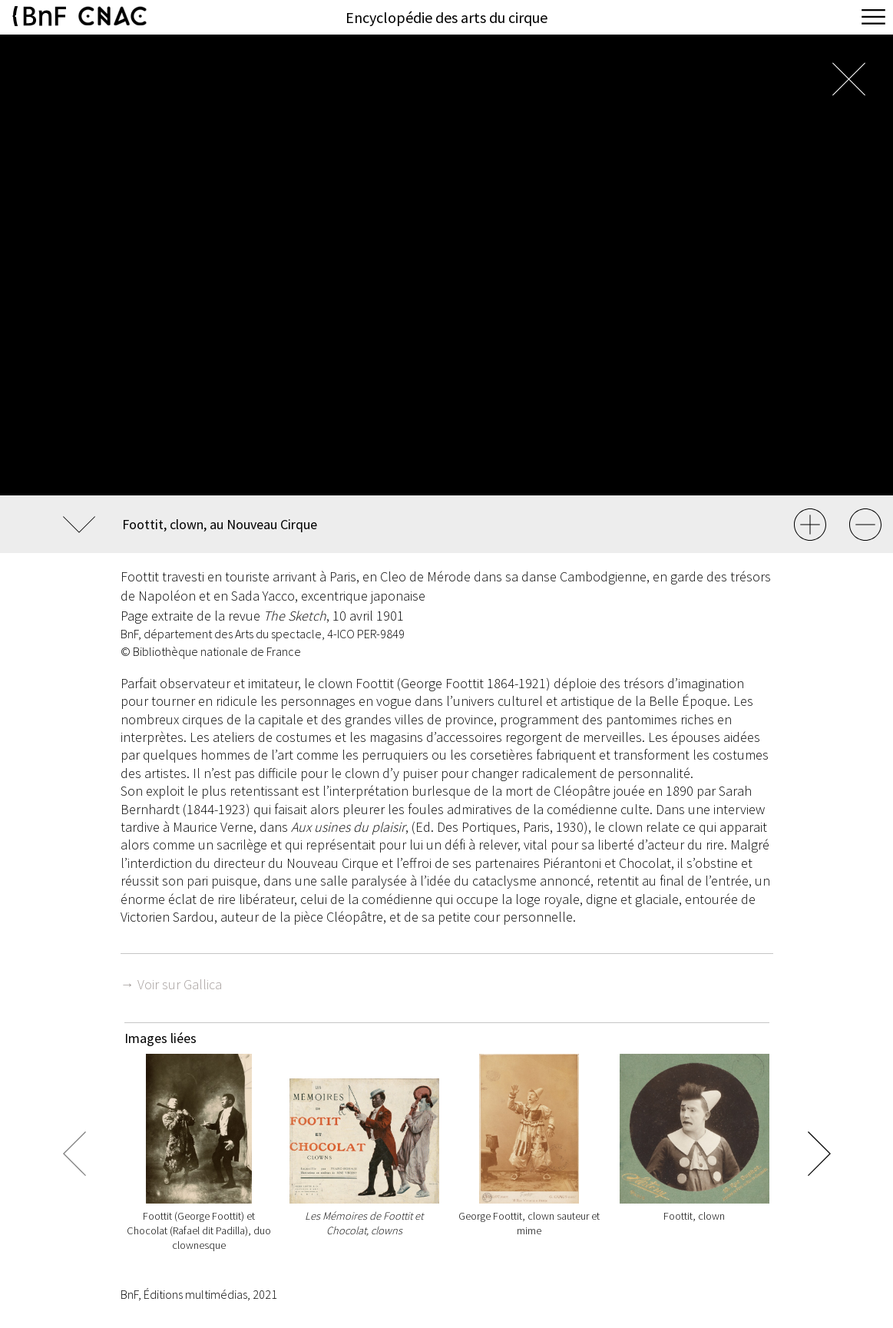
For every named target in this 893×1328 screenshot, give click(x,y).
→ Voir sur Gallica (171, 984)
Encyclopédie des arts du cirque (446, 17)
